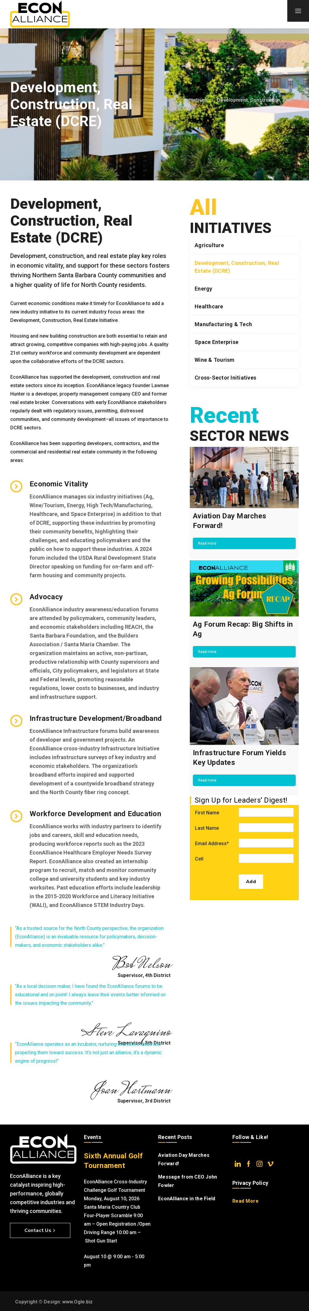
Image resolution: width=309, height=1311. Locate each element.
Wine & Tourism (215, 360)
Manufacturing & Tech (223, 324)
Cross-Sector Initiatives (225, 377)
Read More (245, 1201)
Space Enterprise (216, 342)
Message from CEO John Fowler (187, 1181)
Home (168, 100)
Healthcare (209, 306)
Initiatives (196, 100)
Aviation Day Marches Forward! (183, 1159)
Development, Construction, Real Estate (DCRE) (237, 267)
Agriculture (209, 245)
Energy (203, 288)
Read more (207, 543)
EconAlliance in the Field (186, 1198)
